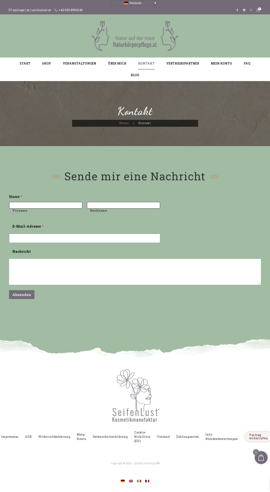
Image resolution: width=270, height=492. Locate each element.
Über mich (117, 63)
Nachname (98, 210)
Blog (135, 75)
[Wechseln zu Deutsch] (123, 481)
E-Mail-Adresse (27, 226)
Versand (163, 437)
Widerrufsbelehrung (54, 437)
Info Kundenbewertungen (221, 436)
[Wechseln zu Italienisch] (139, 481)
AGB (28, 437)
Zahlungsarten (187, 437)
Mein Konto (221, 63)
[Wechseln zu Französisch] (147, 481)
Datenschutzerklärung (110, 437)
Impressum (9, 437)
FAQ (247, 63)
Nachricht (21, 251)
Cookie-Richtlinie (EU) (142, 436)
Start (25, 63)
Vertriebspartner (182, 63)
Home (124, 123)
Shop (46, 63)
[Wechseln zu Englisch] (131, 481)
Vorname (19, 210)
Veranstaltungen (79, 63)
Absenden (21, 294)
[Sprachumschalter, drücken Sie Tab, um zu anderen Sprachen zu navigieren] (135, 3)
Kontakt (146, 63)
